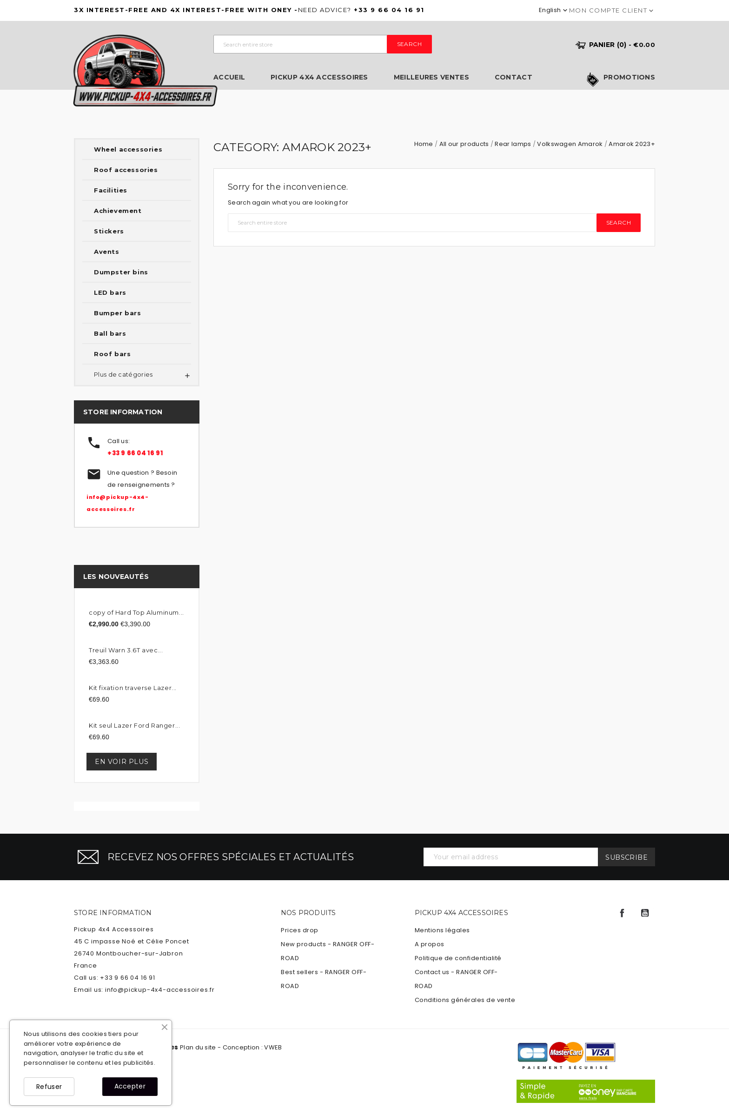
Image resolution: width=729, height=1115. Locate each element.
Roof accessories (126, 169)
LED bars (110, 292)
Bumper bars (117, 313)
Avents (106, 251)
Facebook (622, 913)
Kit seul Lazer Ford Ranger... (134, 725)
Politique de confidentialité (458, 958)
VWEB (273, 1047)
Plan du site (198, 1047)
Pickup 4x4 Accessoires (319, 77)
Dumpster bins (121, 272)
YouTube (645, 913)
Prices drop (299, 930)
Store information (113, 913)
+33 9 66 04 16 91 (135, 453)
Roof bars (112, 354)
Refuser (49, 1086)
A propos (429, 944)
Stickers (109, 231)
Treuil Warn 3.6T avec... (126, 650)
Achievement (118, 210)
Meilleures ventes (431, 77)
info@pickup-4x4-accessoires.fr (160, 989)
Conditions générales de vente (465, 1000)
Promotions (629, 77)
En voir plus (121, 761)
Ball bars (110, 333)
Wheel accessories (128, 149)
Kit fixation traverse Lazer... (133, 687)
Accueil (229, 77)
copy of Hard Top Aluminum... (136, 612)
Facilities (110, 190)
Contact (513, 77)
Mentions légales (442, 930)
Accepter (130, 1086)
